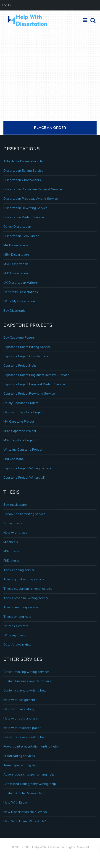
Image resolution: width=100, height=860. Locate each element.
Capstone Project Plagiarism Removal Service (36, 375)
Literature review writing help (25, 737)
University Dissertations (20, 292)
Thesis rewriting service (20, 607)
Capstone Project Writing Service (27, 468)
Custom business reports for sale (27, 681)
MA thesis (10, 542)
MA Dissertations (15, 245)
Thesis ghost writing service (23, 579)
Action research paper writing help (28, 774)
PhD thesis (11, 561)
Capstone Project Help (19, 365)
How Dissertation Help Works (25, 812)
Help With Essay (15, 802)
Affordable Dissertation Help (24, 161)
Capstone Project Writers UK (24, 477)
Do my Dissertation (17, 227)
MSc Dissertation (15, 264)
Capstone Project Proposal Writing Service (34, 384)
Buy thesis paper (15, 505)
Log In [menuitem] (6, 5)
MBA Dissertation (16, 255)
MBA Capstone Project (19, 431)
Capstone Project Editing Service (27, 347)
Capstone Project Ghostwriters (25, 356)
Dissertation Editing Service (23, 170)
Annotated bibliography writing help (29, 784)
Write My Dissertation (19, 301)
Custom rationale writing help (25, 690)
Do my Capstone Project (20, 403)
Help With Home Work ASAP (24, 821)
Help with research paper (22, 728)
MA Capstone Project (18, 421)
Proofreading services (19, 756)
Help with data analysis (20, 718)
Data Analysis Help (17, 645)
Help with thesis (15, 533)
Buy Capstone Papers (19, 337)
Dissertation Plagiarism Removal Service (32, 189)
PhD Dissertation (15, 273)
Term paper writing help (20, 765)
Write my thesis (14, 635)
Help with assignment (19, 700)
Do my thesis (12, 523)
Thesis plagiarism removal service (28, 589)
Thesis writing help (17, 617)
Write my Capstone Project (22, 449)
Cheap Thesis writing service (24, 514)
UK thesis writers (15, 626)
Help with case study (18, 709)
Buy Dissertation (15, 311)
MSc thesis (11, 551)
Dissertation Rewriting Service (25, 208)
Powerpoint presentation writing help (30, 746)
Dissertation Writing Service (23, 217)
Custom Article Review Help (23, 793)
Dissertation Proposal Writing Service (30, 198)
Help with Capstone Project (23, 412)
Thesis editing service (19, 570)
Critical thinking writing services (26, 672)
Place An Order (50, 127)
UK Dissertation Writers (20, 283)
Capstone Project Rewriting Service (29, 393)
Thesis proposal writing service (26, 598)
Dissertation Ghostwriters (22, 180)
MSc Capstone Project (19, 440)
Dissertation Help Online (21, 236)
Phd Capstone (13, 459)
